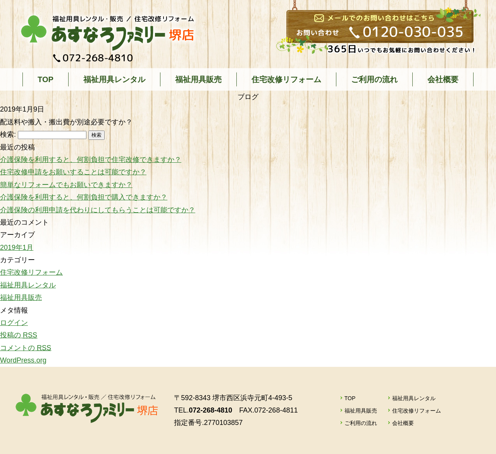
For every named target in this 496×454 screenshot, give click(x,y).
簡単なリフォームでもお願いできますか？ (66, 185)
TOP (45, 79)
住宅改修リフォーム (286, 79)
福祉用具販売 (198, 79)
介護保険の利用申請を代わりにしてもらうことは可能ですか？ (97, 210)
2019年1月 (16, 247)
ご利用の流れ (374, 79)
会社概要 (442, 79)
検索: (8, 134)
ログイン (14, 323)
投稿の (18, 335)
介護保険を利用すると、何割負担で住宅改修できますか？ (90, 159)
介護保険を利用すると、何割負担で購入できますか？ (83, 197)
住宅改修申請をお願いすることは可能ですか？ (73, 172)
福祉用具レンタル (114, 79)
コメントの (25, 348)
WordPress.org (23, 360)
